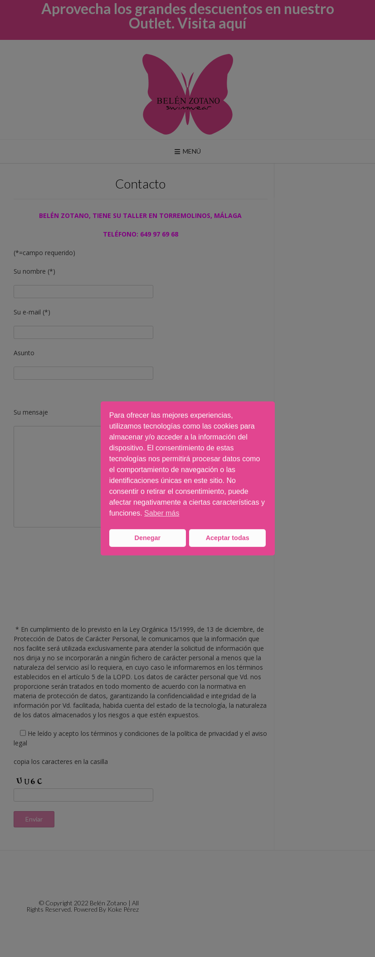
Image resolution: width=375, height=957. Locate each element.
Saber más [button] (161, 513)
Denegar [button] (148, 537)
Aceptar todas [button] (227, 537)
